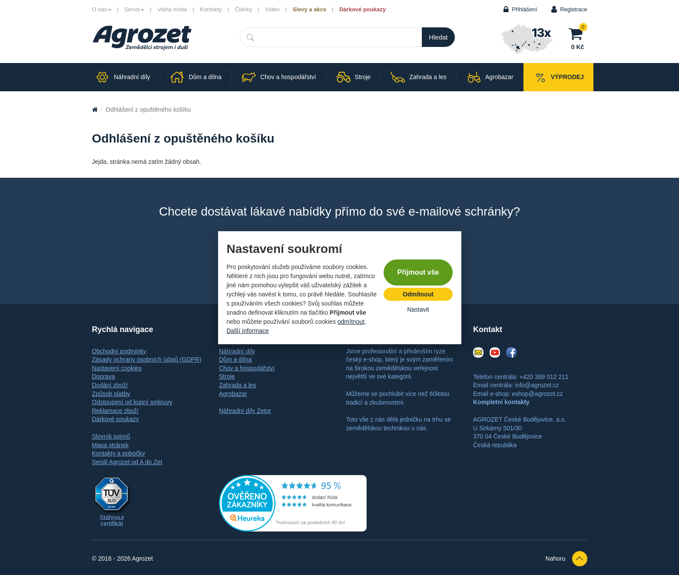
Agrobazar (233, 393)
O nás (102, 9)
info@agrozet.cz (537, 385)
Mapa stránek (110, 445)
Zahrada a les (237, 385)
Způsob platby (111, 393)
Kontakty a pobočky (118, 453)
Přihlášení (524, 9)
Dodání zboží (110, 385)
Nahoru (566, 558)
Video (272, 9)
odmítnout (351, 321)
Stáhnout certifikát (111, 520)
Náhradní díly (237, 351)
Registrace (573, 9)
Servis (134, 9)
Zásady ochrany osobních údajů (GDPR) (147, 359)
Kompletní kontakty (501, 402)
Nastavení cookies (117, 368)
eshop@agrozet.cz (537, 393)
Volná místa (172, 9)
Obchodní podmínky (119, 351)
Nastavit (418, 309)
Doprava (103, 376)
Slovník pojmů (111, 436)
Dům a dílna (235, 359)
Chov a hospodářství (247, 368)
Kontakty (211, 9)
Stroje (227, 376)
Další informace (248, 330)
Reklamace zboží (115, 410)
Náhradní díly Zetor (245, 410)
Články (243, 9)
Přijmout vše (418, 272)
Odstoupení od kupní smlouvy (132, 402)
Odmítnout (418, 294)
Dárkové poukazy (362, 9)
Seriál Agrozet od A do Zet (127, 462)
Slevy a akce (309, 9)
